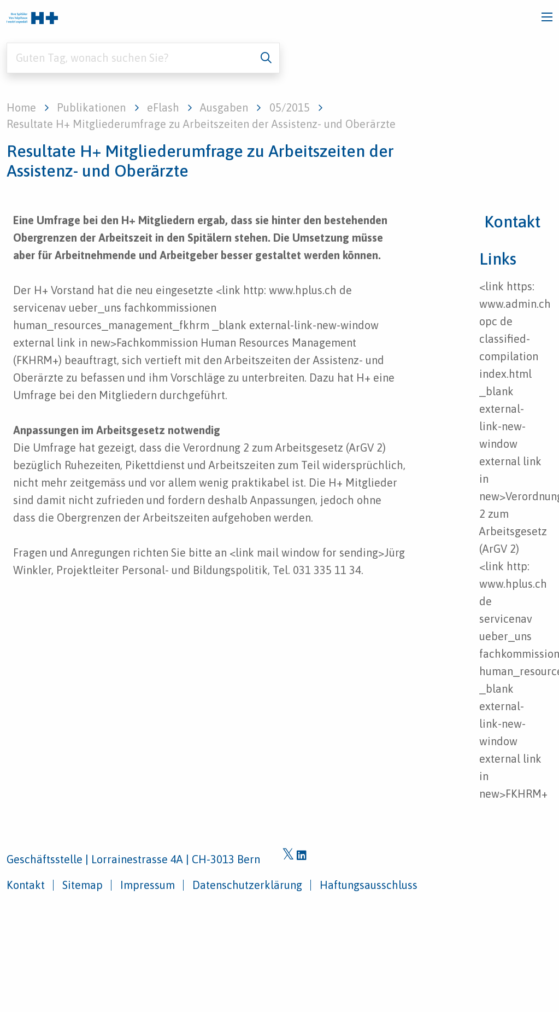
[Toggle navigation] (547, 17)
